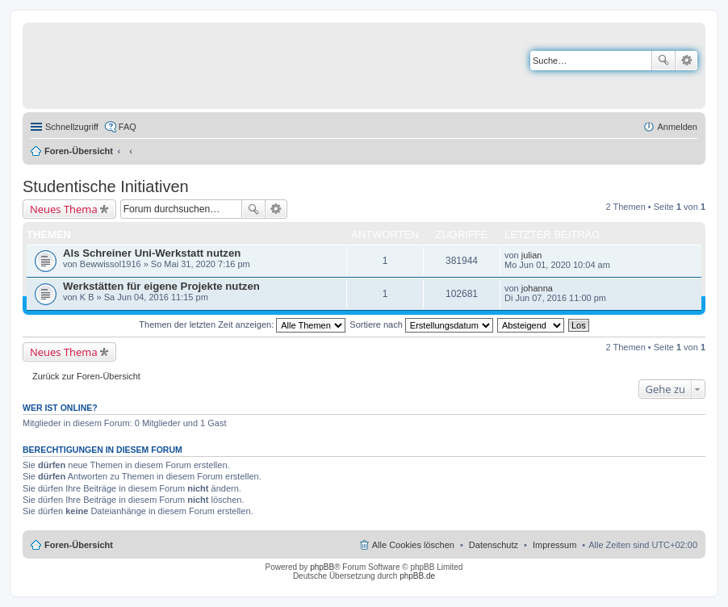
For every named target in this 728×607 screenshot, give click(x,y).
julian (531, 255)
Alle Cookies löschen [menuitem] (413, 545)
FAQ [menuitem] (127, 127)
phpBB (322, 567)
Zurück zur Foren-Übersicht (86, 376)
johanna (537, 288)
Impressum (554, 545)
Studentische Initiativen (106, 186)
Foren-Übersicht (78, 151)
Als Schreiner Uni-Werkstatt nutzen (152, 253)
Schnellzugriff (71, 127)
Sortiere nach (420, 324)
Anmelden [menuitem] (677, 127)
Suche (663, 60)
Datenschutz (493, 545)
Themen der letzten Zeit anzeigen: (242, 324)
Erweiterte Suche (686, 60)
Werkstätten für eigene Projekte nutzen (161, 286)
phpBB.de (417, 575)
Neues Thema (64, 209)
